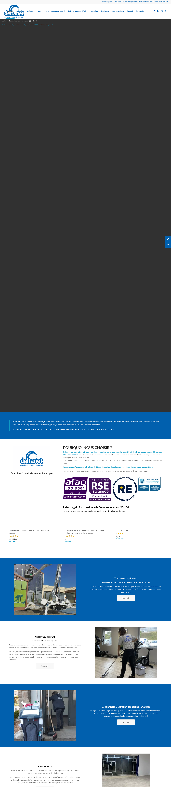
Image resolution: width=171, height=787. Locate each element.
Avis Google (13, 541)
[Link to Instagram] (162, 11)
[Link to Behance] (166, 11)
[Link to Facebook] (154, 11)
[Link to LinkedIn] (158, 11)
